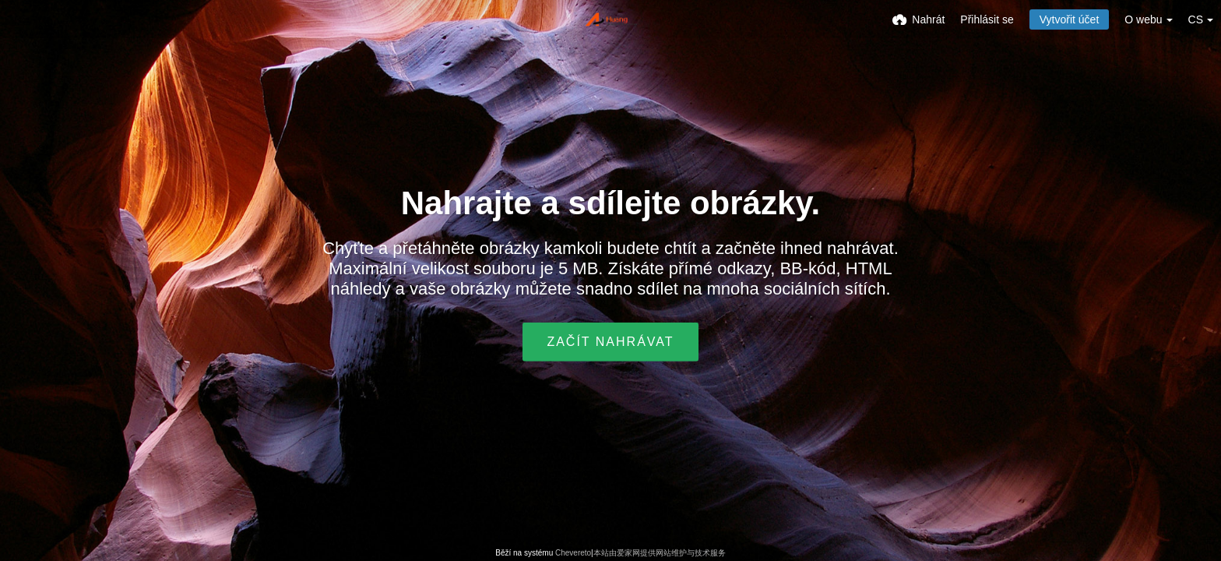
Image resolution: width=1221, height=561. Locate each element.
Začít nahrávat (610, 341)
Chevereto (573, 553)
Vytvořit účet (1070, 19)
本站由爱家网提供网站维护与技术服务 (659, 553)
